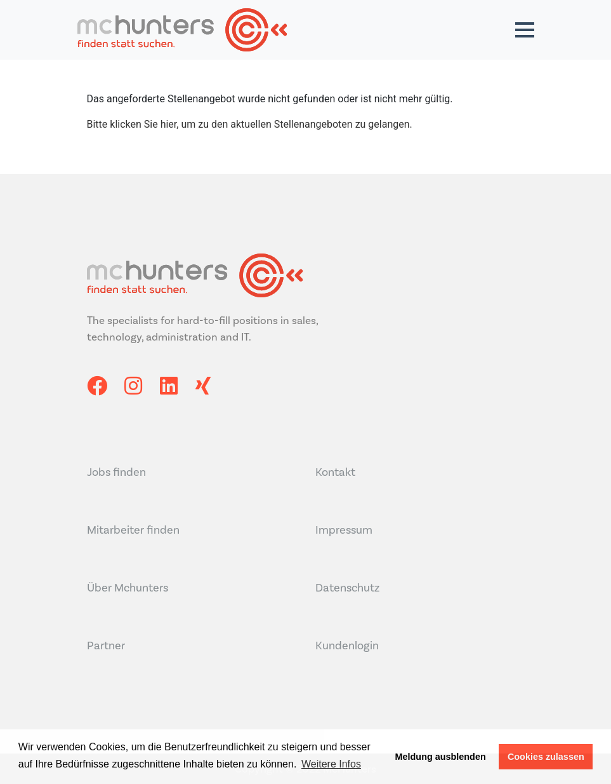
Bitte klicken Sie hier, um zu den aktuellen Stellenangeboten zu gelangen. (249, 124)
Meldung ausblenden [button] (440, 757)
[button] (524, 29)
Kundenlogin (347, 645)
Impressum (343, 530)
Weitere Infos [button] (331, 764)
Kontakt (335, 472)
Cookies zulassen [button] (546, 757)
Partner (106, 645)
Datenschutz (347, 588)
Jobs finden (116, 472)
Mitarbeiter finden (133, 530)
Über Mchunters (127, 588)
